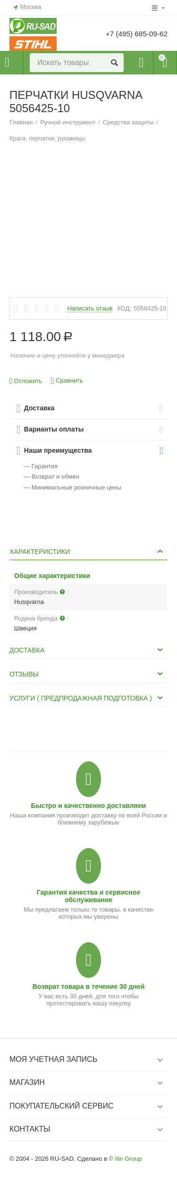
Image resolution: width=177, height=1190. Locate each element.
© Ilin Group (125, 1158)
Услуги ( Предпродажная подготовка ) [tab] (87, 697)
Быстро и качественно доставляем (88, 805)
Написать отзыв (89, 308)
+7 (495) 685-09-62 (135, 34)
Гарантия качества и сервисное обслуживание (88, 896)
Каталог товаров (7, 62)
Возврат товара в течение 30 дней (89, 986)
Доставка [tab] (87, 649)
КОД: (124, 308)
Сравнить (67, 380)
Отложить (25, 381)
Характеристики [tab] (87, 551)
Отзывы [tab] (87, 673)
